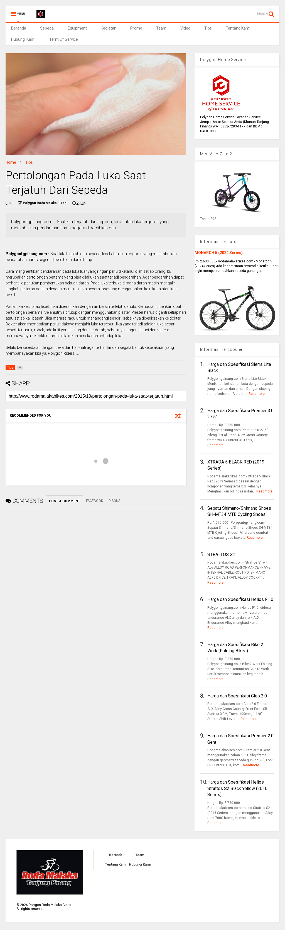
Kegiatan (108, 28)
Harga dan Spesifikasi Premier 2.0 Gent (240, 739)
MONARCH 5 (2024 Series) (219, 252)
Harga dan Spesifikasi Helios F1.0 (240, 599)
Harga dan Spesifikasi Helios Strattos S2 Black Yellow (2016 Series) (237, 788)
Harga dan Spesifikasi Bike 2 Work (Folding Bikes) (235, 647)
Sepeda (47, 28)
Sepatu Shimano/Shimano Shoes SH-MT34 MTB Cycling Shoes (239, 511)
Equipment (77, 28)
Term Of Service (63, 39)
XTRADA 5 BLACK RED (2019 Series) (235, 465)
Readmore (257, 394)
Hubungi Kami (23, 39)
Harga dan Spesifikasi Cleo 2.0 (237, 696)
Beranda (18, 28)
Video (185, 28)
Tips (208, 28)
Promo (136, 28)
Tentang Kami (238, 28)
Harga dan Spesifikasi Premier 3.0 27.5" (240, 413)
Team (161, 28)
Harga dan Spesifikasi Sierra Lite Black (239, 367)
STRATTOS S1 (221, 554)
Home (11, 162)
